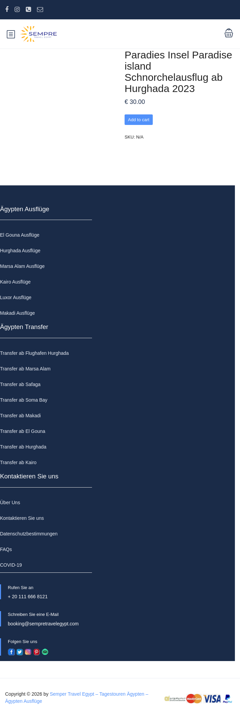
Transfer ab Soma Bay (24, 400)
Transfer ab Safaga (20, 384)
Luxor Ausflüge (16, 297)
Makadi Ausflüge (17, 313)
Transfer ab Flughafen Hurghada (34, 353)
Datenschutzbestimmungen (29, 533)
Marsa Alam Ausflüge (22, 266)
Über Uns (10, 502)
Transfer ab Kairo (18, 462)
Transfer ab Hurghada (23, 447)
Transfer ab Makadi (20, 415)
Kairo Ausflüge (15, 282)
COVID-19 (11, 565)
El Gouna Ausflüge (19, 235)
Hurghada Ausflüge (20, 250)
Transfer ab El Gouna (22, 431)
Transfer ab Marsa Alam (25, 368)
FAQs (6, 549)
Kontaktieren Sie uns (22, 518)
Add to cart (138, 119)
